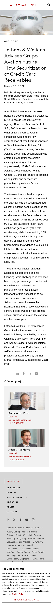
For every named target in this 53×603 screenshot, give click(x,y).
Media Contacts (17, 497)
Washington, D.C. (18, 562)
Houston (31, 538)
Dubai (18, 535)
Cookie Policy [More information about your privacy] (17, 598)
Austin (9, 532)
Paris (34, 552)
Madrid (30, 545)
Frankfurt (37, 535)
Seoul (34, 555)
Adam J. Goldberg (19, 449)
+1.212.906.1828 (16, 459)
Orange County (23, 552)
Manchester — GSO (15, 549)
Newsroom (13, 488)
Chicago (10, 535)
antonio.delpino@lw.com (20, 420)
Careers (12, 512)
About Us (13, 502)
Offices (12, 493)
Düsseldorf (27, 535)
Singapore (24, 559)
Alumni (11, 507)
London (40, 538)
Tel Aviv (34, 559)
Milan (28, 549)
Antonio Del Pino (18, 413)
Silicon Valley (12, 559)
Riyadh (41, 552)
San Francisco (24, 555)
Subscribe (13, 481)
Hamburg (11, 538)
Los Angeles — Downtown (30, 542)
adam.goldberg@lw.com (19, 456)
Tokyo (41, 559)
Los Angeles (12, 542)
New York (12, 416)
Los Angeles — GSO (16, 545)
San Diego (11, 555)
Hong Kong (21, 538)
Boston (24, 532)
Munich (36, 549)
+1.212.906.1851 (16, 423)
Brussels (33, 532)
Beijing (17, 532)
